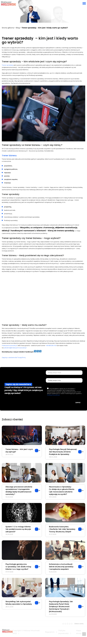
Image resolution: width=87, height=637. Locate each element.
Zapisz (77, 403)
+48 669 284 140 (50, 345)
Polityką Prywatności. (53, 395)
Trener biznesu (9, 155)
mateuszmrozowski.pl (9, 345)
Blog (18, 28)
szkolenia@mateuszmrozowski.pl (15, 348)
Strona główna (8, 28)
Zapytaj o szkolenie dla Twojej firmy (14, 357)
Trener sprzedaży (7, 65)
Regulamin (49, 632)
